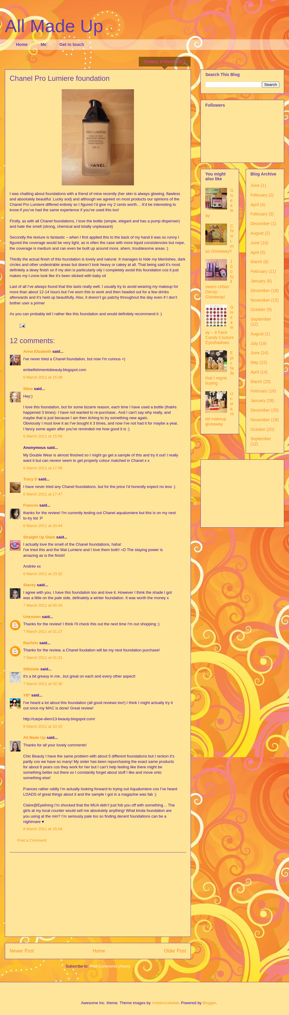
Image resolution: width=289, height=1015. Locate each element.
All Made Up (54, 26)
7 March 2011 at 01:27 (42, 631)
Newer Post (22, 950)
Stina (28, 388)
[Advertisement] (98, 894)
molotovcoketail (165, 1003)
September (260, 319)
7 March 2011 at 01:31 (42, 657)
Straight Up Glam (39, 537)
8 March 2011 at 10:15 (42, 726)
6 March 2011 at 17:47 (42, 494)
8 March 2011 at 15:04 (42, 829)
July (254, 343)
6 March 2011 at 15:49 (42, 377)
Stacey (29, 585)
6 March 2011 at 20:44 (42, 525)
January (258, 281)
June (254, 185)
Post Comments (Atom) (109, 966)
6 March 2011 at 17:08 (42, 468)
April (254, 204)
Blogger (209, 1003)
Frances (30, 505)
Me (43, 44)
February (258, 195)
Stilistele (31, 669)
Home (22, 44)
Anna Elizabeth (37, 351)
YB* (26, 695)
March (256, 261)
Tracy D (30, 479)
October (258, 309)
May (254, 362)
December (260, 223)
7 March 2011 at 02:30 (42, 683)
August (257, 233)
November (260, 300)
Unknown (32, 616)
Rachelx (30, 643)
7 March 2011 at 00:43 (42, 605)
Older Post (175, 950)
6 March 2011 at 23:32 (42, 574)
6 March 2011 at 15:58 (42, 436)
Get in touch (71, 44)
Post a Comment (31, 840)
